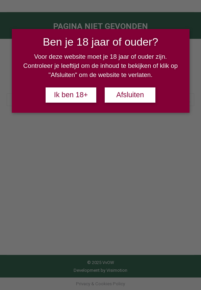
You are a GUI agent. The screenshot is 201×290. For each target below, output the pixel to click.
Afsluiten (130, 95)
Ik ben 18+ (71, 95)
